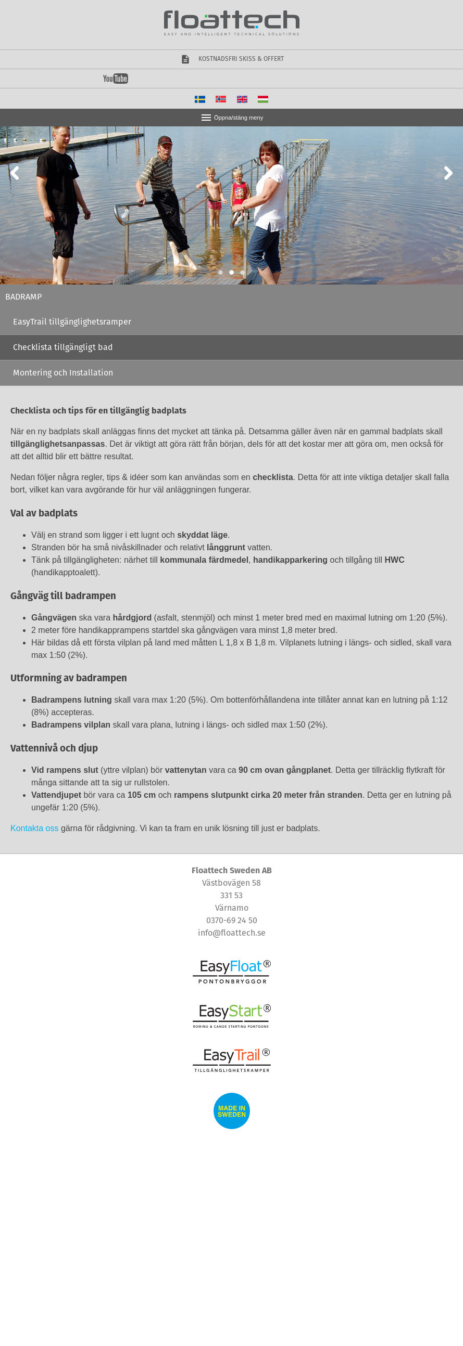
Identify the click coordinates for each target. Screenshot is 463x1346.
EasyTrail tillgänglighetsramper (72, 322)
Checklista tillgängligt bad (63, 347)
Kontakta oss (34, 828)
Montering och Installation (63, 373)
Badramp (23, 297)
